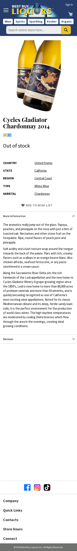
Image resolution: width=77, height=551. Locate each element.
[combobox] (38, 30)
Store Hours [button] (13, 529)
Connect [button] (10, 538)
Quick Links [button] (12, 510)
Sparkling (36, 21)
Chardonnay (42, 194)
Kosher (52, 21)
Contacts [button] (10, 519)
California (40, 171)
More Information (14, 216)
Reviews (8, 339)
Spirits (20, 21)
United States (43, 163)
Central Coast (43, 178)
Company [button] (10, 500)
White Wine (41, 186)
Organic (66, 21)
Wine (8, 21)
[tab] (38, 216)
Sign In (69, 4)
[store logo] (36, 10)
